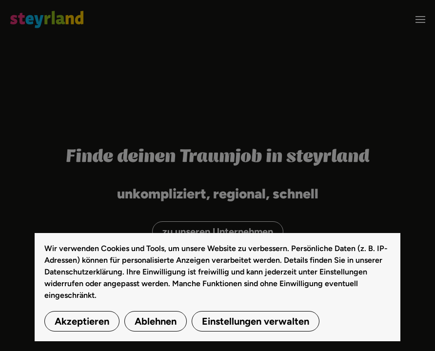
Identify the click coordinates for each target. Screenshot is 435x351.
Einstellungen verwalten (255, 321)
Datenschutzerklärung (83, 271)
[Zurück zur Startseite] (46, 19)
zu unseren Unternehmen (217, 231)
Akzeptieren (82, 321)
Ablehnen (156, 321)
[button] (420, 19)
